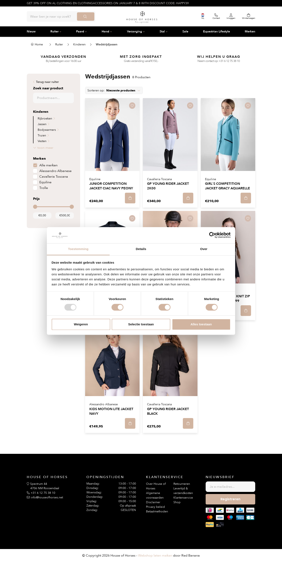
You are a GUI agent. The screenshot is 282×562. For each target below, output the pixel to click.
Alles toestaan (201, 324)
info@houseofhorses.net (47, 497)
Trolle (43, 188)
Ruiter (54, 31)
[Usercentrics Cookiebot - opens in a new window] (212, 235)
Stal (162, 31)
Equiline (45, 182)
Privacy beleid (155, 507)
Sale (185, 31)
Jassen (42, 124)
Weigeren (81, 324)
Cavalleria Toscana (53, 176)
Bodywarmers (47, 130)
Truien (42, 135)
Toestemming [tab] (78, 249)
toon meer (45, 147)
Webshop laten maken (155, 555)
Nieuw (31, 31)
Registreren (230, 499)
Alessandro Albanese (55, 171)
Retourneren (181, 484)
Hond (105, 31)
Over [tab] (204, 249)
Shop (177, 502)
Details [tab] (141, 249)
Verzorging (134, 31)
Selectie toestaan (141, 324)
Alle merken (48, 165)
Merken (250, 31)
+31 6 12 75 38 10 (229, 61)
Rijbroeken (45, 119)
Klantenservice (183, 498)
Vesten (42, 141)
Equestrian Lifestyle (216, 31)
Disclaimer (153, 502)
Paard (80, 31)
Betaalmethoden (157, 511)
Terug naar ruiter (47, 82)
